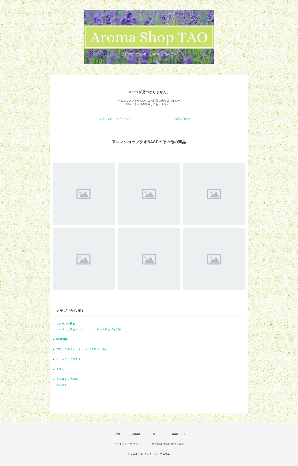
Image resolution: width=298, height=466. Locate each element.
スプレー (61, 369)
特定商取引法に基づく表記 (168, 443)
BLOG (157, 434)
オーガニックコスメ (68, 359)
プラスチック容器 (67, 379)
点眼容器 (61, 384)
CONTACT (178, 434)
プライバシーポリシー (127, 443)
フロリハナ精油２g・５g (71, 329)
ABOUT (137, 434)
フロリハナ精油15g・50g (107, 329)
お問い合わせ (182, 118)
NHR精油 (62, 339)
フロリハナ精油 (65, 323)
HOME (117, 434)
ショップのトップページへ (115, 118)
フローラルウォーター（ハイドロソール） (81, 349)
